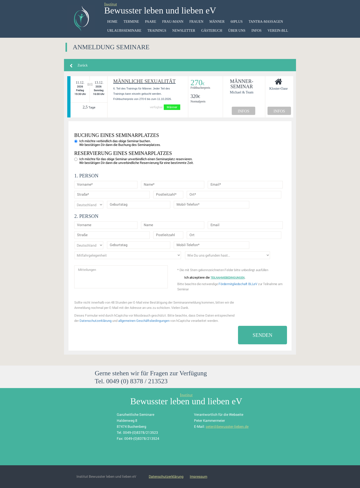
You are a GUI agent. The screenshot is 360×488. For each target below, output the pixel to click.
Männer (217, 21)
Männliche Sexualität (144, 81)
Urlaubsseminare (124, 30)
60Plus (236, 21)
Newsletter (183, 30)
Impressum (198, 476)
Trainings (157, 30)
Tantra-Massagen (265, 21)
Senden (262, 335)
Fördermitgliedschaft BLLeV (237, 284)
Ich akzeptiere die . (211, 277)
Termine (131, 21)
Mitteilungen (121, 277)
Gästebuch (211, 30)
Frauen (197, 21)
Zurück (83, 65)
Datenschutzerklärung (96, 320)
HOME (112, 21)
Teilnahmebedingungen (227, 277)
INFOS (243, 111)
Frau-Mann (173, 21)
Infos (257, 30)
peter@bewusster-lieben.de (227, 426)
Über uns (237, 30)
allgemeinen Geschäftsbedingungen (144, 320)
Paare (150, 21)
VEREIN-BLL (278, 30)
